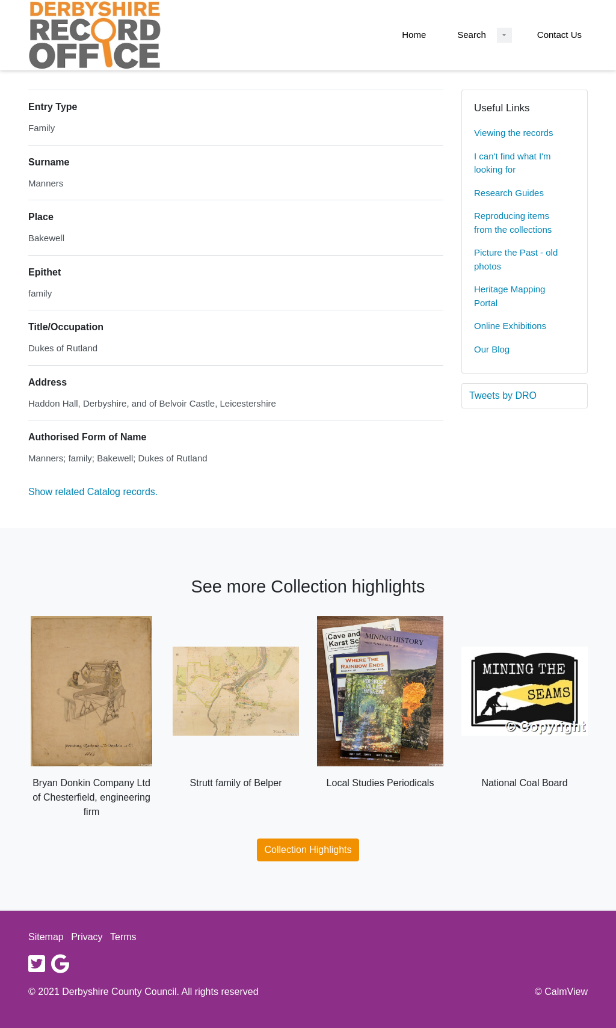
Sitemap (46, 937)
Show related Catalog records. (93, 492)
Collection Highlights (308, 850)
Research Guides (509, 193)
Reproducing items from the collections (513, 223)
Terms (123, 937)
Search (471, 34)
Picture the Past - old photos (516, 259)
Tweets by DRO (503, 395)
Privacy (86, 937)
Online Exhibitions (510, 326)
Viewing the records (513, 133)
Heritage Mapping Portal (509, 296)
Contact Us (559, 34)
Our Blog (492, 349)
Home (414, 34)
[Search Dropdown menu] (504, 35)
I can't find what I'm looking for (512, 163)
